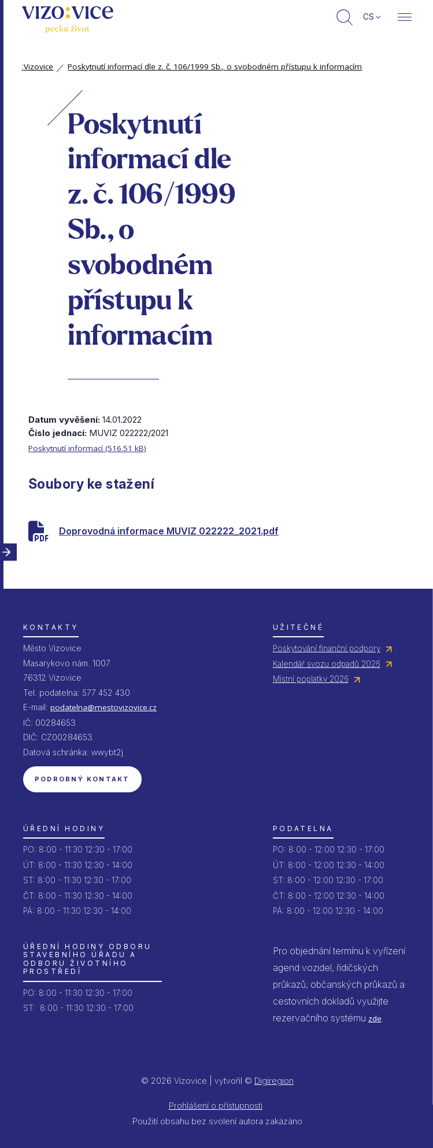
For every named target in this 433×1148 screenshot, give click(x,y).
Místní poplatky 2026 (311, 679)
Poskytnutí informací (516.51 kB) (87, 448)
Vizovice (37, 66)
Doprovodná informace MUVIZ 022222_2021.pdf (169, 531)
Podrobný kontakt (82, 779)
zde (375, 1018)
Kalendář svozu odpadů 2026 (326, 664)
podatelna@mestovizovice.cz (103, 707)
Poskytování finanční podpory (326, 648)
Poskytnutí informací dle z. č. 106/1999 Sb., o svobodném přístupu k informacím (215, 66)
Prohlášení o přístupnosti (215, 1105)
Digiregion (274, 1081)
